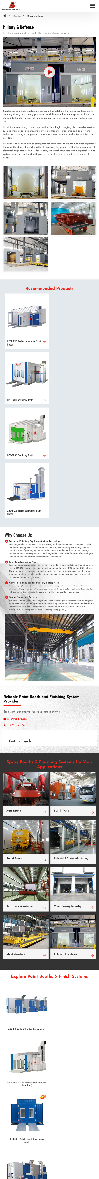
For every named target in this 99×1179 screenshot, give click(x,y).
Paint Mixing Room (12, 1081)
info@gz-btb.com (17, 607)
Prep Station (8, 1072)
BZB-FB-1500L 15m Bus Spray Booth (72, 974)
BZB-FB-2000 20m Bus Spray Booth (27, 917)
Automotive (13, 699)
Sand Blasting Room (12, 1077)
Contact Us (11, 1142)
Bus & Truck (61, 699)
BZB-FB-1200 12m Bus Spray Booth (26, 1030)
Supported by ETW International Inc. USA (49, 1174)
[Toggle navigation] (92, 6)
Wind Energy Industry (68, 795)
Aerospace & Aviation (19, 795)
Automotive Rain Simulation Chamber (20, 1068)
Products (10, 1048)
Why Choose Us (18, 423)
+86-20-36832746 (17, 614)
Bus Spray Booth (10, 1059)
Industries (16, 16)
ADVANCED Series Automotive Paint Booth (70, 401)
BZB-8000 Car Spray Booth (20, 399)
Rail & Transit (15, 747)
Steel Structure (15, 842)
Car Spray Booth (10, 1055)
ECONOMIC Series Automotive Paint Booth (24, 342)
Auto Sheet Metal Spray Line (16, 1064)
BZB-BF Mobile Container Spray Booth (27, 975)
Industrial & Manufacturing (71, 747)
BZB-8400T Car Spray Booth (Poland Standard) (72, 918)
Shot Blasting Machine (13, 1086)
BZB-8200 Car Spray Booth (66, 341)
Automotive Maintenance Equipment (20, 1090)
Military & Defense (66, 842)
